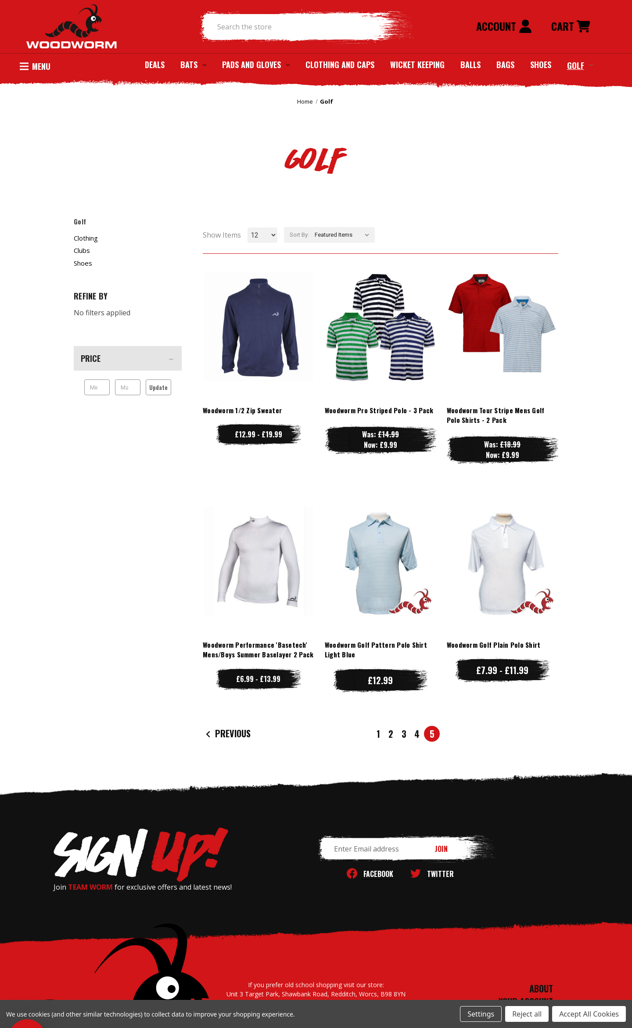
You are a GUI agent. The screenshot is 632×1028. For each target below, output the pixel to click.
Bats (193, 64)
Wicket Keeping (417, 64)
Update (158, 387)
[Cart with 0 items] (570, 27)
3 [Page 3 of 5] (404, 733)
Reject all (527, 1014)
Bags (505, 64)
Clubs (82, 250)
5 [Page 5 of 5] (432, 733)
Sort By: (299, 234)
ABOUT (541, 988)
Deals (155, 64)
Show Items (222, 235)
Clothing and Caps (339, 64)
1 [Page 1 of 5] (378, 733)
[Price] (128, 358)
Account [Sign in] (504, 26)
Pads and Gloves (256, 64)
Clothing (86, 238)
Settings (480, 1014)
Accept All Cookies (589, 1014)
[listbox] (343, 234)
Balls (470, 64)
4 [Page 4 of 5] (417, 733)
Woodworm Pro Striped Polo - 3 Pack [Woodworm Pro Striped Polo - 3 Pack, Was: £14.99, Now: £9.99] (379, 410)
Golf (580, 65)
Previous (227, 733)
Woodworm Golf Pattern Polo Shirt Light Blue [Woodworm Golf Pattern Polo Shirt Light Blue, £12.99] (376, 650)
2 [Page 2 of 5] (390, 733)
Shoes (540, 64)
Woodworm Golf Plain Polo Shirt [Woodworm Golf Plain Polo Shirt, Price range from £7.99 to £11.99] (494, 644)
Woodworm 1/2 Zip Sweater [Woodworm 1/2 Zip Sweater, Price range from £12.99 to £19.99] (242, 410)
